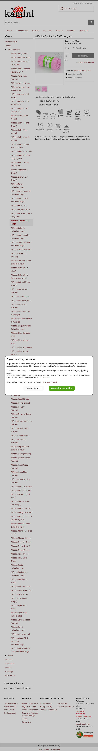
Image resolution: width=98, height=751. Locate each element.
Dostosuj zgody (33, 388)
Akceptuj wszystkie (61, 388)
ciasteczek (45, 377)
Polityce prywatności (49, 382)
